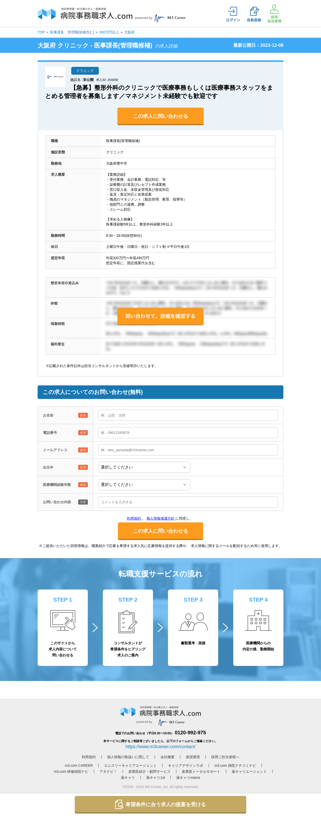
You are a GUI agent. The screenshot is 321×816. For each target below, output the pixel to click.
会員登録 (254, 14)
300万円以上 (109, 32)
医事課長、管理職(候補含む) (72, 32)
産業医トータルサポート (201, 771)
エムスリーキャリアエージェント (130, 765)
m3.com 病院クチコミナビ (235, 765)
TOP (41, 32)
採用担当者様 (274, 13)
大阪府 (129, 32)
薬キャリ (128, 778)
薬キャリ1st (155, 778)
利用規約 (134, 518)
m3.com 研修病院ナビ (71, 771)
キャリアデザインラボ (185, 765)
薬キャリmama (188, 778)
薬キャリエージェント (249, 771)
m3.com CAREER (79, 765)
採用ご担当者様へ (225, 757)
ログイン (233, 14)
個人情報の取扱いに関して (128, 757)
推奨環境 (193, 757)
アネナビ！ (108, 771)
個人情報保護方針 (161, 518)
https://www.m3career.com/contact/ (160, 746)
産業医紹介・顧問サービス (149, 771)
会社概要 (167, 757)
